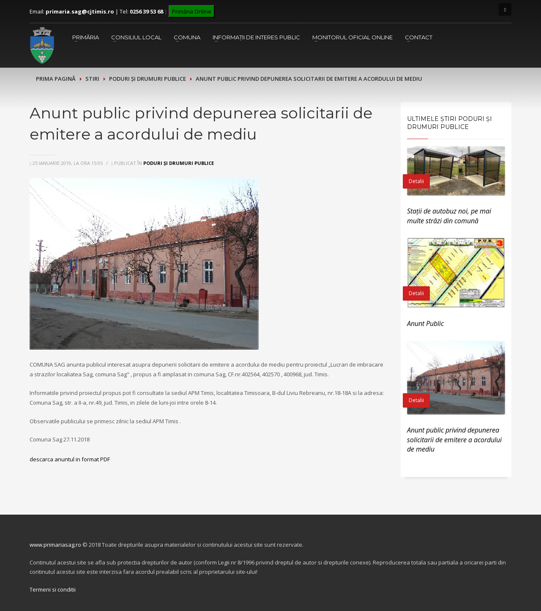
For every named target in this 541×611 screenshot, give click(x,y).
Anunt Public (425, 323)
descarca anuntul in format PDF (70, 459)
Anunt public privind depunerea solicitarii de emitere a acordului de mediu (454, 439)
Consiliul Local (136, 37)
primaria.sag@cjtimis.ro (80, 11)
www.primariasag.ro (55, 544)
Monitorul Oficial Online (352, 37)
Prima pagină (56, 78)
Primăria (85, 37)
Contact (418, 37)
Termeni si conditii (53, 589)
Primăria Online (191, 11)
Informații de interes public (256, 37)
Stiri (92, 78)
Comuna (187, 37)
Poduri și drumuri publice (147, 78)
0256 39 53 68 (146, 11)
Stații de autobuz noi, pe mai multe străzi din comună (449, 215)
